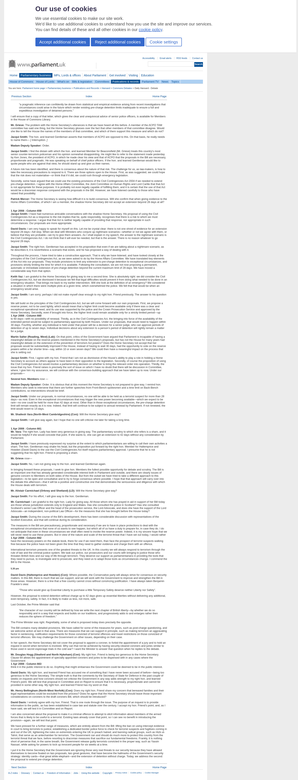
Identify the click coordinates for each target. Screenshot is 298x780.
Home (14, 75)
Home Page (159, 96)
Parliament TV (150, 81)
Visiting (133, 75)
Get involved (117, 75)
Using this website (90, 773)
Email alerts (165, 58)
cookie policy (150, 29)
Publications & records (125, 81)
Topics (175, 81)
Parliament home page (33, 88)
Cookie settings (164, 42)
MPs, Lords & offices (67, 75)
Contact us (197, 58)
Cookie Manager (152, 773)
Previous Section (21, 96)
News (165, 81)
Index (89, 96)
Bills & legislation (82, 81)
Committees (102, 81)
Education (147, 75)
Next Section (19, 767)
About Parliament (95, 75)
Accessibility (148, 58)
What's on (63, 81)
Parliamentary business (36, 75)
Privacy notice (121, 773)
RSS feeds (181, 58)
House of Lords (45, 81)
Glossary (25, 773)
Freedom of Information (58, 773)
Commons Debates (122, 88)
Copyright (107, 773)
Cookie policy (136, 773)
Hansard (106, 88)
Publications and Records (86, 88)
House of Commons (21, 81)
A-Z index (13, 773)
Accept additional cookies (62, 42)
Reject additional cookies (118, 42)
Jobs (75, 773)
